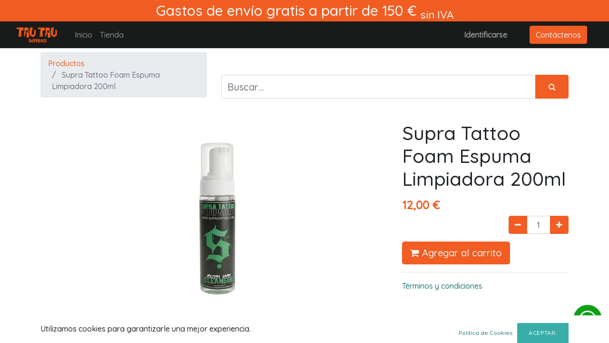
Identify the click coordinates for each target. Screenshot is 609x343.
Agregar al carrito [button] (456, 253)
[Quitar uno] (518, 225)
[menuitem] (83, 34)
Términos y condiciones (442, 286)
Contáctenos (558, 35)
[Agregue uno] (559, 225)
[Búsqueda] (552, 87)
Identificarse (485, 35)
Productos (66, 63)
